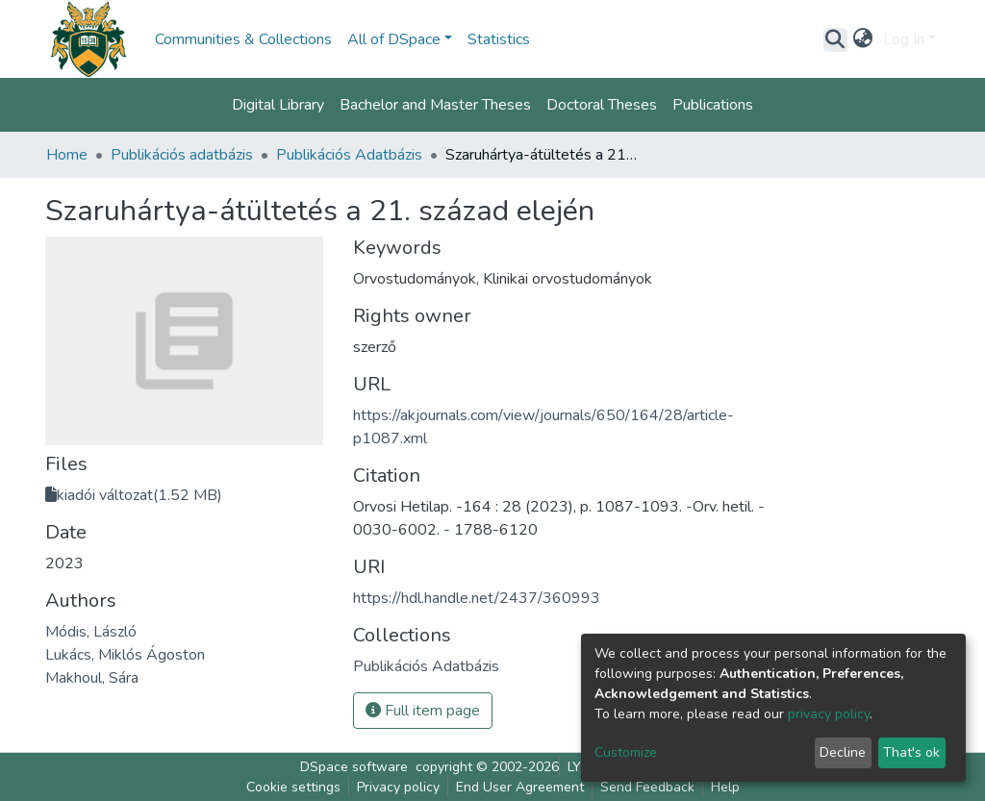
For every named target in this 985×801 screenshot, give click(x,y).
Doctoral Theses (601, 104)
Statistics (498, 39)
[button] (863, 39)
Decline (843, 752)
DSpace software (354, 767)
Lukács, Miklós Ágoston (125, 654)
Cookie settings (293, 787)
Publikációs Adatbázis (349, 154)
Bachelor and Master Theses (435, 104)
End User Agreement (520, 787)
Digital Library (278, 104)
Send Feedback (647, 787)
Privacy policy (398, 787)
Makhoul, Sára (92, 677)
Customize (625, 752)
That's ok (911, 752)
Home (67, 154)
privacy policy (829, 714)
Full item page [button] (423, 710)
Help (725, 787)
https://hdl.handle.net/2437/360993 (476, 598)
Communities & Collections (243, 39)
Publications (712, 104)
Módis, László (91, 631)
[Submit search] (835, 39)
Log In (903, 39)
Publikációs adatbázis (182, 154)
